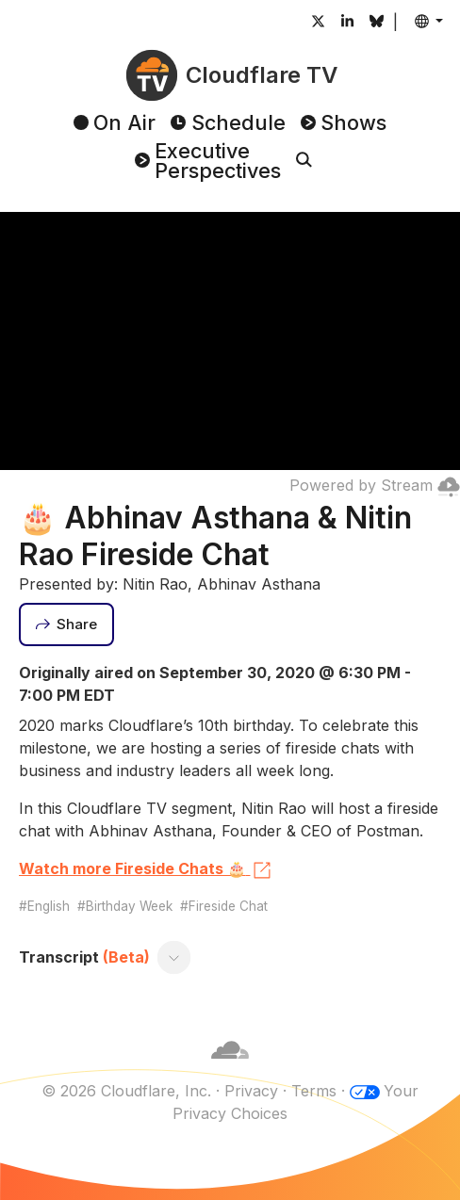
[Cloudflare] (230, 1068)
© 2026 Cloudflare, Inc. (126, 1090)
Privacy (251, 1090)
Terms (314, 1090)
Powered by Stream (374, 485)
